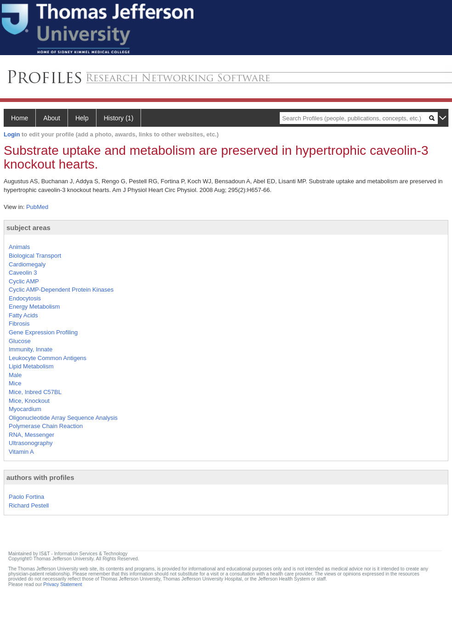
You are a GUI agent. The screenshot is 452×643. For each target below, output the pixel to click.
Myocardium (25, 409)
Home (19, 118)
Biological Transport (35, 255)
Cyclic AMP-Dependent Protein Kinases (61, 289)
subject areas (28, 227)
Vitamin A (21, 451)
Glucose (20, 341)
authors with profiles (40, 477)
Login (12, 134)
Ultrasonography (30, 443)
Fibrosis (19, 323)
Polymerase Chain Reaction (46, 426)
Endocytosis (25, 298)
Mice (15, 383)
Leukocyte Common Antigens (47, 358)
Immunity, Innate (30, 349)
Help (82, 118)
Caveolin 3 (23, 272)
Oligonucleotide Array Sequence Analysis (63, 417)
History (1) (119, 118)
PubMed (37, 206)
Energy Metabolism (34, 306)
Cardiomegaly (27, 264)
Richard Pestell (29, 505)
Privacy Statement (62, 584)
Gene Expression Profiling (43, 332)
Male (15, 375)
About (51, 118)
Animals (19, 246)
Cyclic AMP (24, 281)
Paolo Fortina (26, 496)
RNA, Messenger (31, 434)
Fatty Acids (23, 315)
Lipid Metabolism (31, 366)
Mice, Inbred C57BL (35, 392)
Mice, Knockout (29, 400)
